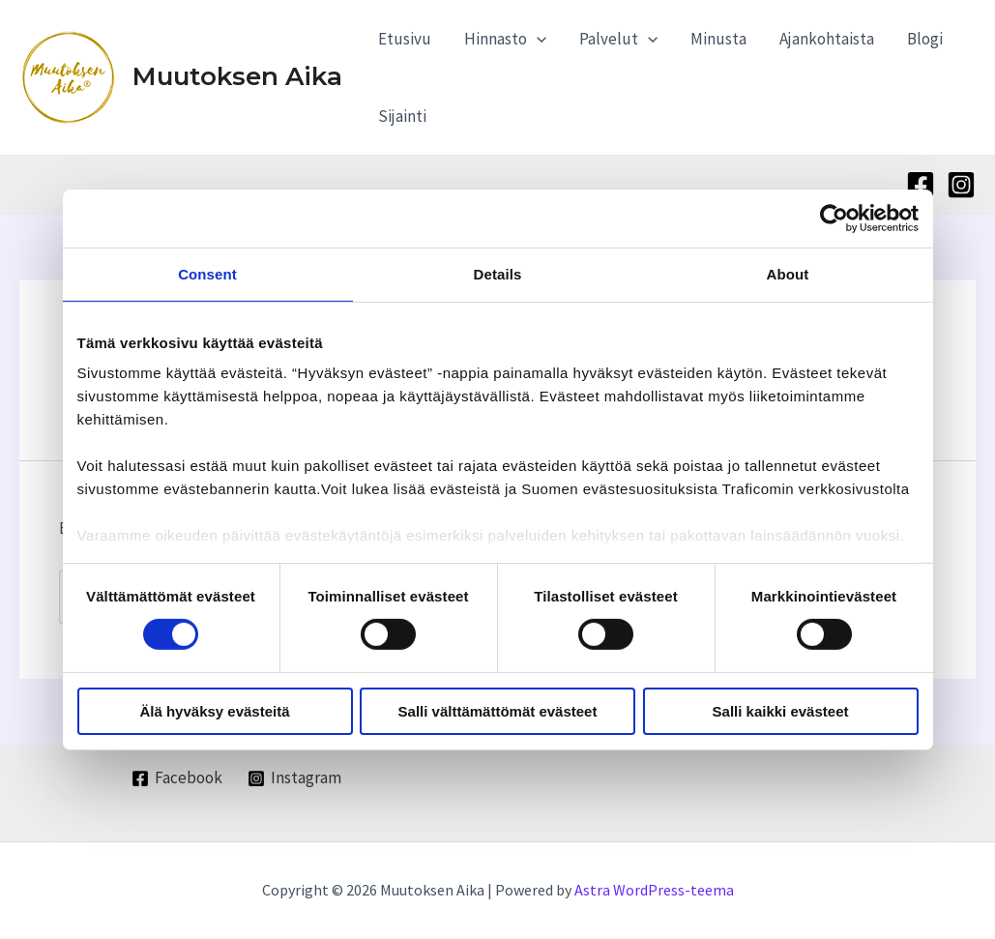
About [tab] (788, 273)
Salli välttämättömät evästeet (498, 711)
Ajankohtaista (826, 38)
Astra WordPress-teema (654, 889)
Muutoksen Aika (237, 76)
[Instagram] (961, 184)
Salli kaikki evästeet (781, 711)
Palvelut (618, 38)
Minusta (718, 38)
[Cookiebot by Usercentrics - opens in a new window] (834, 217)
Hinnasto (505, 38)
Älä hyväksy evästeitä (214, 711)
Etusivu (404, 38)
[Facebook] (920, 184)
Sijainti (402, 116)
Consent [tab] (207, 273)
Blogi (925, 38)
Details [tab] (498, 273)
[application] (536, 38)
